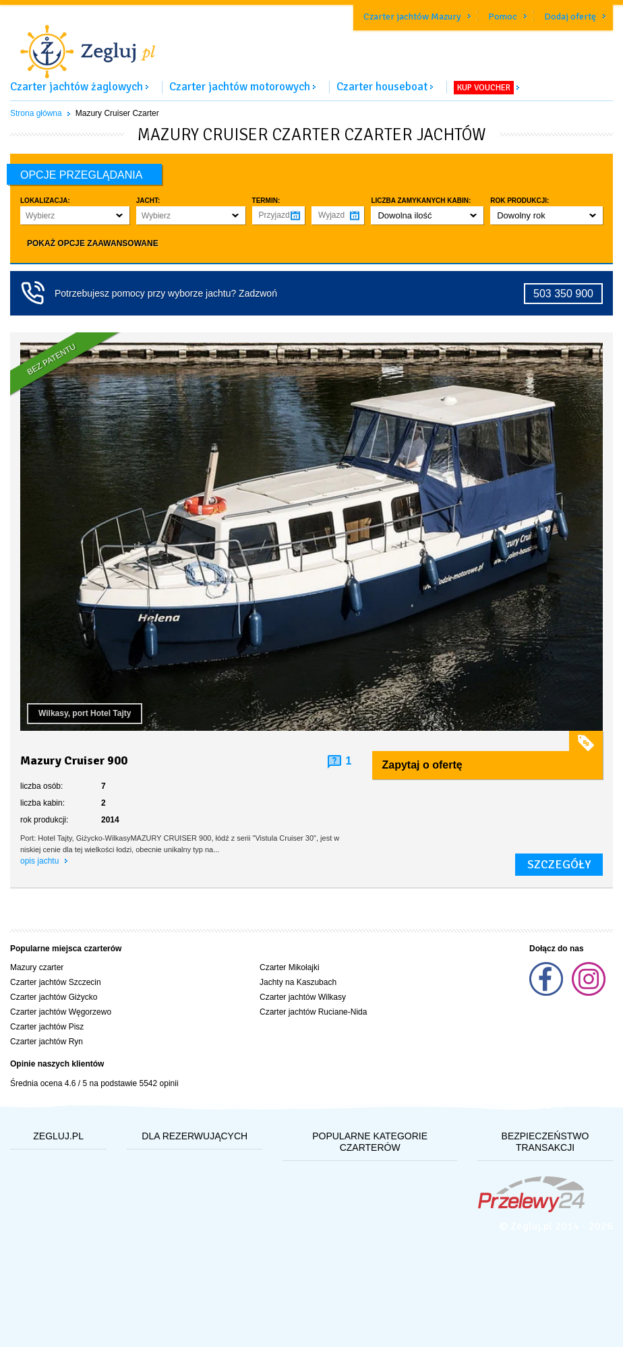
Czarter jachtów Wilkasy (303, 997)
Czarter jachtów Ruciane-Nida (313, 1012)
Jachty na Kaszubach (298, 982)
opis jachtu (40, 861)
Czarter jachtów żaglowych (76, 86)
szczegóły (559, 864)
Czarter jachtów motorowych (239, 86)
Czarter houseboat (381, 86)
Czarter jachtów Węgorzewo (60, 1012)
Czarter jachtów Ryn (46, 1041)
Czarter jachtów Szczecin (55, 982)
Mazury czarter (36, 967)
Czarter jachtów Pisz (47, 1026)
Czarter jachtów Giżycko (53, 997)
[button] (74, 215)
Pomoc (502, 16)
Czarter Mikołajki (290, 967)
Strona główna (36, 113)
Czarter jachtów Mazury (412, 16)
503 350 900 (563, 293)
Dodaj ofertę (570, 16)
